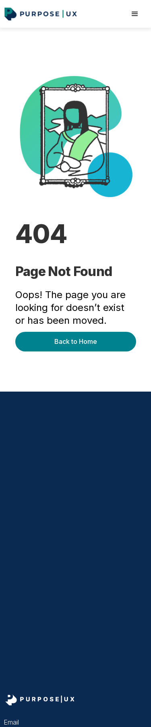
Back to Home (75, 341)
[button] (135, 14)
